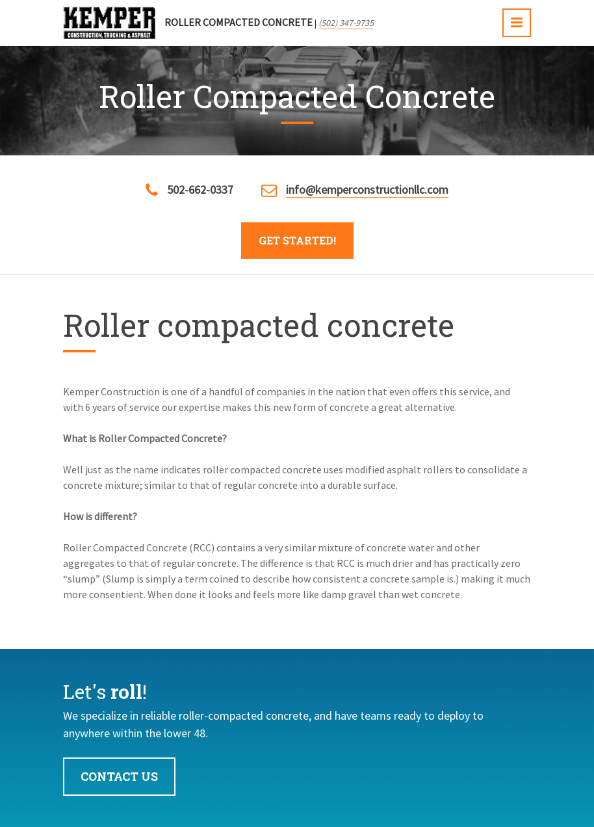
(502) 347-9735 (346, 23)
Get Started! (297, 240)
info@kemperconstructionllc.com (367, 189)
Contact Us (119, 776)
